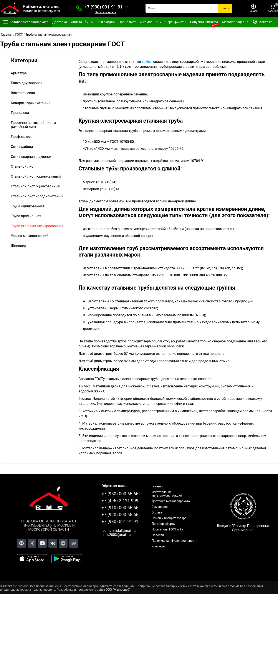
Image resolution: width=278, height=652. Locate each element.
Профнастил (21, 137)
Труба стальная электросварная (37, 226)
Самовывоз (160, 507)
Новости (158, 535)
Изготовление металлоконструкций (167, 493)
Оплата (76, 22)
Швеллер (18, 246)
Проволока (20, 113)
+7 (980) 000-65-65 (119, 493)
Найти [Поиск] (225, 8)
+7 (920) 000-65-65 (119, 514)
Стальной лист (23, 166)
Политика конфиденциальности (174, 540)
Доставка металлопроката (171, 501)
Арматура (19, 73)
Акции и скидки (103, 22)
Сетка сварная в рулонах (31, 157)
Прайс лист (127, 22)
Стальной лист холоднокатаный (37, 196)
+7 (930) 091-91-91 (104, 7)
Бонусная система (204, 22)
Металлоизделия (235, 22)
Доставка (59, 22)
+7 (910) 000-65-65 (119, 507)
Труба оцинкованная (28, 206)
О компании (149, 22)
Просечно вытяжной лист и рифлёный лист (33, 125)
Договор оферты (163, 523)
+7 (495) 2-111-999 (119, 500)
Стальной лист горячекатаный (36, 176)
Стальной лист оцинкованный (35, 186)
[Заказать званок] (79, 8)
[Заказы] (253, 8)
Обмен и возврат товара (169, 518)
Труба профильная (26, 216)
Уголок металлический (29, 236)
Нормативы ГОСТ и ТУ (168, 529)
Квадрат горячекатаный (30, 103)
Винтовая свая (23, 93)
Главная (157, 486)
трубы (147, 62)
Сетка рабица (22, 147)
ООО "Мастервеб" (118, 589)
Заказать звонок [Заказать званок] (105, 12)
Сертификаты (175, 22)
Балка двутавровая (27, 83)
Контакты (263, 22)
